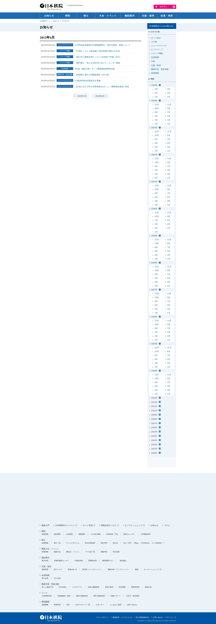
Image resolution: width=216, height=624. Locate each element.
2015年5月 (100, 96)
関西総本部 (92, 561)
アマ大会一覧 (90, 552)
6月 (156, 89)
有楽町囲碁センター (61, 561)
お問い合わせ (132, 605)
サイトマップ (171, 617)
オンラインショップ (133, 525)
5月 (168, 89)
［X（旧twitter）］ (158, 543)
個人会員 (45, 578)
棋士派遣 (116, 552)
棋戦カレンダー (129, 534)
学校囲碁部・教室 (64, 596)
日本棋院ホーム (45, 21)
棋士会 (115, 543)
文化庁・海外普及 (132, 596)
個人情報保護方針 (142, 617)
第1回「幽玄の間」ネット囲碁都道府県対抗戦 (95, 69)
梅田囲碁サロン (108, 561)
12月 (157, 104)
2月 (156, 97)
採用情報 (155, 73)
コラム (167, 525)
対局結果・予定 (112, 534)
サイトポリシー (103, 617)
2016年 (154, 317)
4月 (156, 93)
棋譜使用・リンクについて (122, 617)
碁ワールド (58, 569)
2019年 (154, 236)
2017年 (154, 290)
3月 (168, 93)
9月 (168, 108)
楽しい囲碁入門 (47, 587)
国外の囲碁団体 (99, 596)
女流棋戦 (69, 534)
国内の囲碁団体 (82, 596)
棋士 (43, 540)
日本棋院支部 (47, 596)
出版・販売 (156, 65)
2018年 (154, 263)
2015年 (154, 344)
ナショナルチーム (72, 543)
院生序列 (104, 543)
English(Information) (75, 5)
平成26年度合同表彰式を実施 (87, 81)
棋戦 (43, 531)
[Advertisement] (108, 498)
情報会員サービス (108, 525)
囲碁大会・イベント (50, 549)
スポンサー (100, 605)
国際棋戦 (82, 534)
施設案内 (45, 557)
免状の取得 (109, 587)
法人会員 (57, 578)
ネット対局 (88, 525)
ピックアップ (157, 49)
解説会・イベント (72, 552)
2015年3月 (82, 96)
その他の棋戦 (96, 534)
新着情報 (45, 534)
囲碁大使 (148, 587)
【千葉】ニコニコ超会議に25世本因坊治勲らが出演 (97, 51)
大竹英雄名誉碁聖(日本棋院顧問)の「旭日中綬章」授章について (102, 45)
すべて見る (156, 38)
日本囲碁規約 (146, 534)
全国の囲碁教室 (93, 587)
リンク (44, 593)
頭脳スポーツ (116, 596)
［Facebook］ (145, 543)
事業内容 (57, 605)
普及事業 (122, 587)
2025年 (154, 85)
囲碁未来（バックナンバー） (118, 569)
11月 (169, 104)
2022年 (154, 155)
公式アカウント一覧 (82, 605)
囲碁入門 (45, 525)
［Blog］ (136, 543)
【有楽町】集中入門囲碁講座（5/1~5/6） (92, 75)
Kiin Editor (63, 587)
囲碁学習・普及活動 (159, 69)
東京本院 (45, 561)
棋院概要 (45, 602)
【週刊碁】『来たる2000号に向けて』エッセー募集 (97, 63)
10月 (157, 108)
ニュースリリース (159, 46)
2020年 (154, 209)
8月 (156, 112)
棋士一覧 (57, 543)
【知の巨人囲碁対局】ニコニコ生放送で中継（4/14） (98, 57)
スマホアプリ (77, 587)
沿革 (68, 605)
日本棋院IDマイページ (65, 525)
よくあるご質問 (115, 605)
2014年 (154, 371)
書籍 (136, 569)
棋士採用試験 (90, 543)
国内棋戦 (57, 534)
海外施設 (123, 561)
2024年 (154, 100)
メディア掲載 (157, 53)
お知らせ (56, 21)
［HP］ (130, 543)
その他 (154, 42)
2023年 (154, 128)
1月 (168, 97)
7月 (168, 112)
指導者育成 (135, 587)
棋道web (71, 569)
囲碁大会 (57, 552)
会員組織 (155, 57)
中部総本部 (79, 561)
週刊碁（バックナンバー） (92, 569)
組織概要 (45, 605)
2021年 (154, 182)
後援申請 (104, 552)
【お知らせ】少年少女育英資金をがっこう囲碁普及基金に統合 (102, 86)
